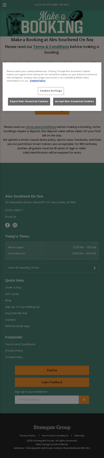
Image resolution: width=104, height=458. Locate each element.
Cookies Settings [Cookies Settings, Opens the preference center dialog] (51, 90)
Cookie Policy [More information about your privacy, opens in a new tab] (38, 80)
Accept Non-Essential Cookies (74, 101)
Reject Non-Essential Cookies (29, 101)
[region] (52, 86)
